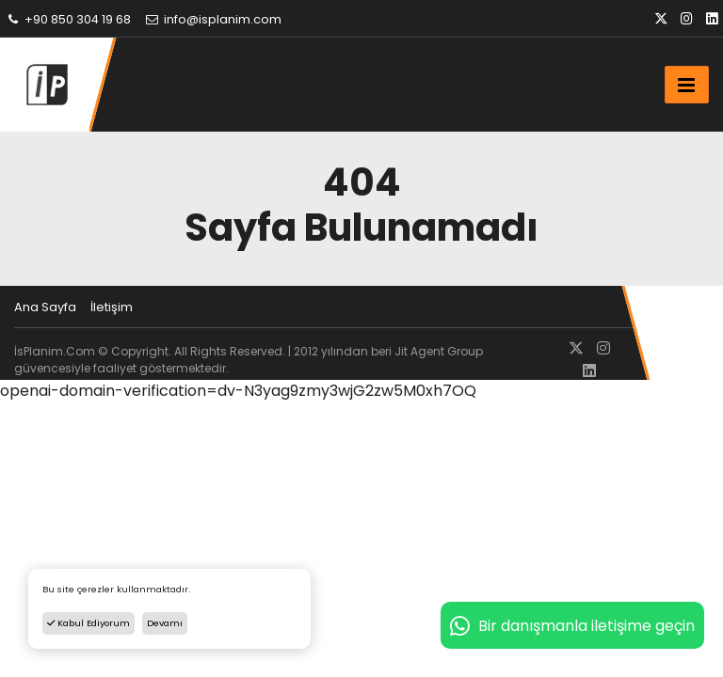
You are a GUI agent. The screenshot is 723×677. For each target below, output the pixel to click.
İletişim (111, 307)
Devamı (165, 623)
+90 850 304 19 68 (68, 19)
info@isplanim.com (212, 19)
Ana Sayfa (45, 307)
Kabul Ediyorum (88, 623)
